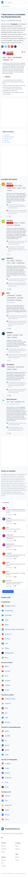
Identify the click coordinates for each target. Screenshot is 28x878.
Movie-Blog (8, 615)
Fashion (9, 57)
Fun (23, 401)
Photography (6, 59)
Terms (17, 860)
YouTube (7, 639)
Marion (8, 562)
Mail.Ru (7, 745)
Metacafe (7, 680)
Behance (7, 773)
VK (5, 740)
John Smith (8, 580)
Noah (7, 527)
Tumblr (7, 690)
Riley (7, 507)
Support (8, 337)
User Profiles (18, 295)
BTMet (7, 625)
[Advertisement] (14, 113)
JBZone (7, 648)
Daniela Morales (10, 544)
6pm (6, 713)
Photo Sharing (18, 300)
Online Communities (11, 297)
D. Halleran (9, 518)
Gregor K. (5, 20)
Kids (8, 260)
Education (16, 222)
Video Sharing (20, 297)
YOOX (6, 717)
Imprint (17, 849)
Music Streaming (10, 300)
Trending (3, 849)
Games (8, 263)
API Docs (3, 866)
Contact (3, 860)
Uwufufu (7, 685)
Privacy (17, 857)
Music (4, 57)
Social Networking (17, 57)
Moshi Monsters (11, 399)
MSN (6, 643)
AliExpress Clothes (10, 606)
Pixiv (6, 800)
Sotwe (6, 620)
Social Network (18, 401)
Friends (14, 188)
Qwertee (7, 722)
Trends (23, 188)
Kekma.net (8, 634)
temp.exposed (9, 610)
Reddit (7, 731)
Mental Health (10, 225)
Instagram (8, 763)
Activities (13, 263)
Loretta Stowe (9, 535)
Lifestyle (19, 188)
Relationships (17, 225)
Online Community (20, 367)
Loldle (6, 755)
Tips (2, 863)
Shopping (9, 188)
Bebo (8, 293)
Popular (3, 846)
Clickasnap (8, 777)
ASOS (6, 708)
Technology (22, 222)
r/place (7, 819)
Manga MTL (8, 805)
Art (11, 59)
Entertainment (19, 260)
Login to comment (8, 591)
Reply (15, 514)
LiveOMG (7, 736)
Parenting (9, 335)
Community (14, 337)
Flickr (6, 782)
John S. (7, 571)
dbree (6, 657)
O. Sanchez (8, 553)
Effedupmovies (9, 653)
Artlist (6, 787)
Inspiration (9, 190)
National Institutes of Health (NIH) (14, 629)
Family (21, 335)
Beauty (20, 185)
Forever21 (8, 703)
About (16, 846)
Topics (3, 852)
